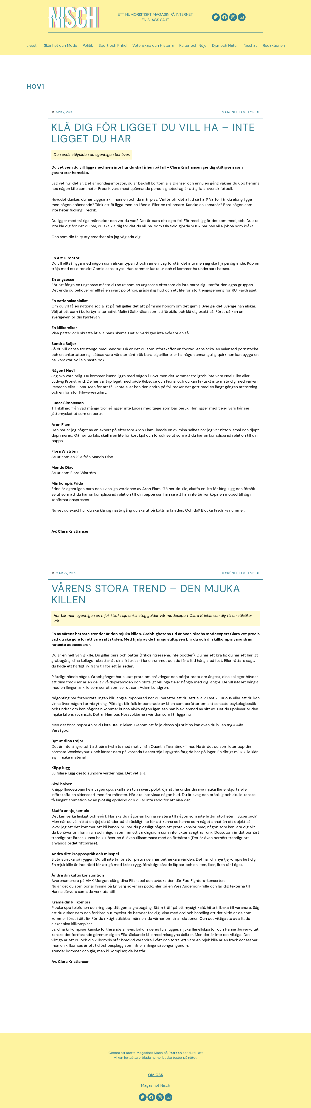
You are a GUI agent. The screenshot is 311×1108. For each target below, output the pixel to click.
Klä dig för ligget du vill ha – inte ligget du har (153, 133)
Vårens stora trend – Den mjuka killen (145, 594)
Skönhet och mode (242, 112)
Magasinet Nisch (155, 1085)
